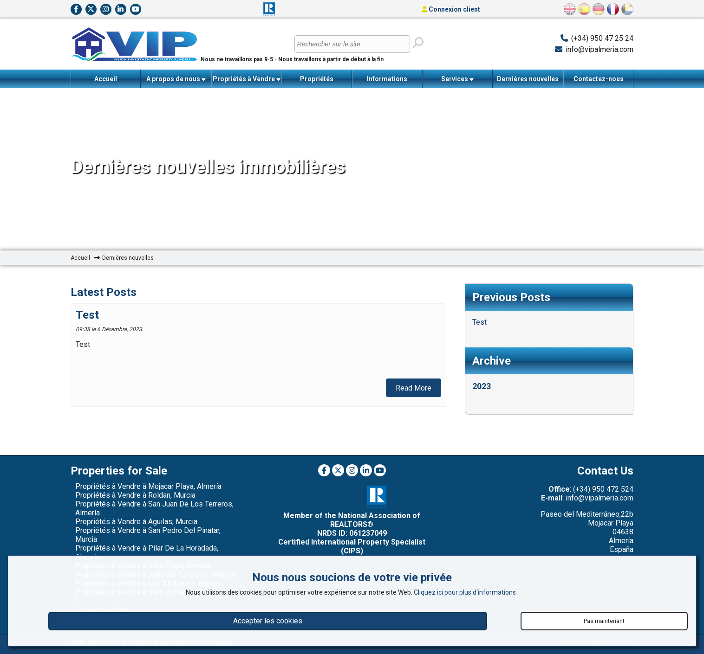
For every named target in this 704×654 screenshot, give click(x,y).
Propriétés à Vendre (246, 79)
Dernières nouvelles (528, 79)
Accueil (105, 79)
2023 (481, 386)
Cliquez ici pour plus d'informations (465, 592)
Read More (413, 388)
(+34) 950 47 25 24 (602, 38)
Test (87, 314)
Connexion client (451, 9)
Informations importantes (387, 81)
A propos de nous (176, 79)
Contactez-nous (599, 79)
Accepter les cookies (267, 620)
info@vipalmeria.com (599, 49)
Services (457, 79)
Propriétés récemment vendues (316, 81)
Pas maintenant (604, 621)
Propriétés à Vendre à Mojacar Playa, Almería (148, 486)
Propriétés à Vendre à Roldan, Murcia (135, 495)
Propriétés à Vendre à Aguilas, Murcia (136, 521)
